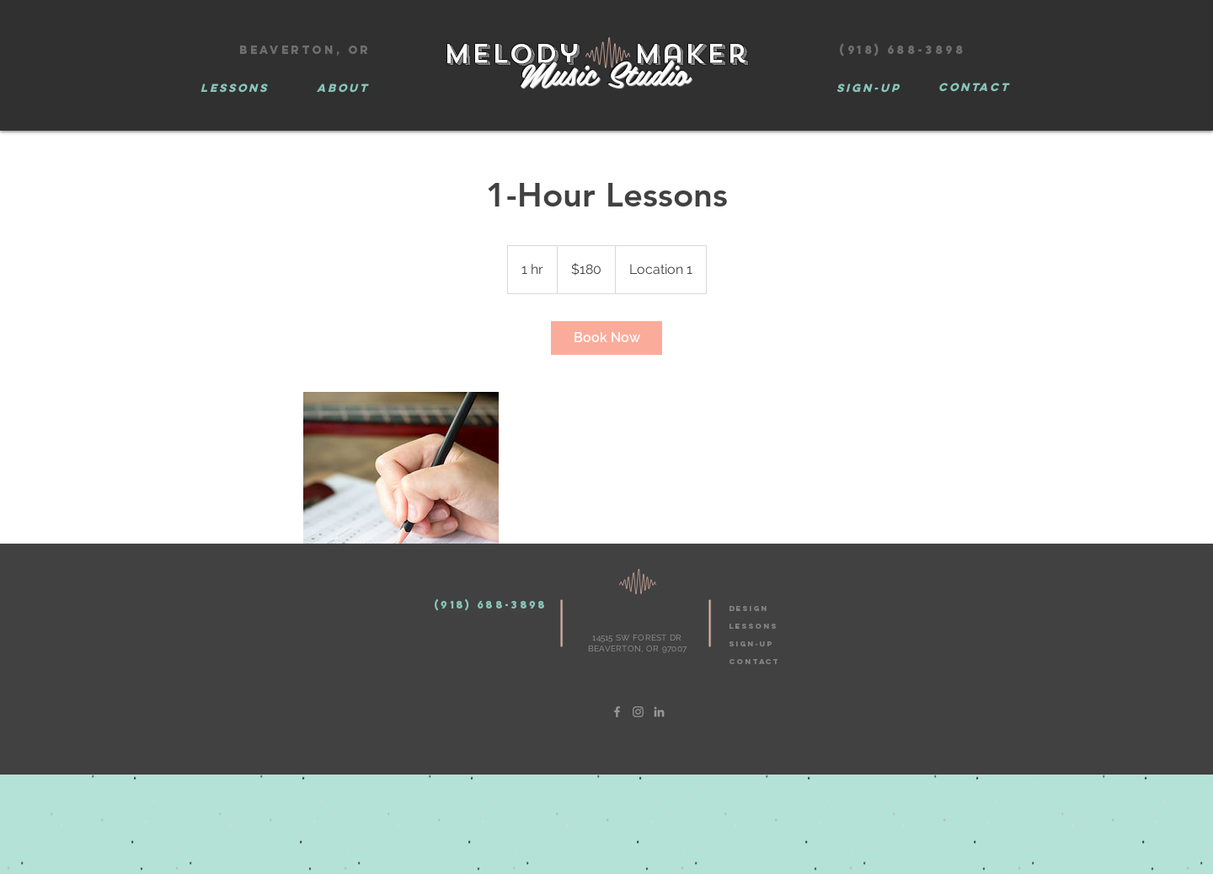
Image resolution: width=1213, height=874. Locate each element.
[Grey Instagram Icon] (638, 712)
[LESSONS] (234, 88)
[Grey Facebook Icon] (617, 712)
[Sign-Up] (868, 88)
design (748, 608)
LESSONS (753, 625)
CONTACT (754, 661)
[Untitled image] (401, 489)
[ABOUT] (343, 88)
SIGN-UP (751, 643)
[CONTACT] (974, 88)
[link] (606, 338)
